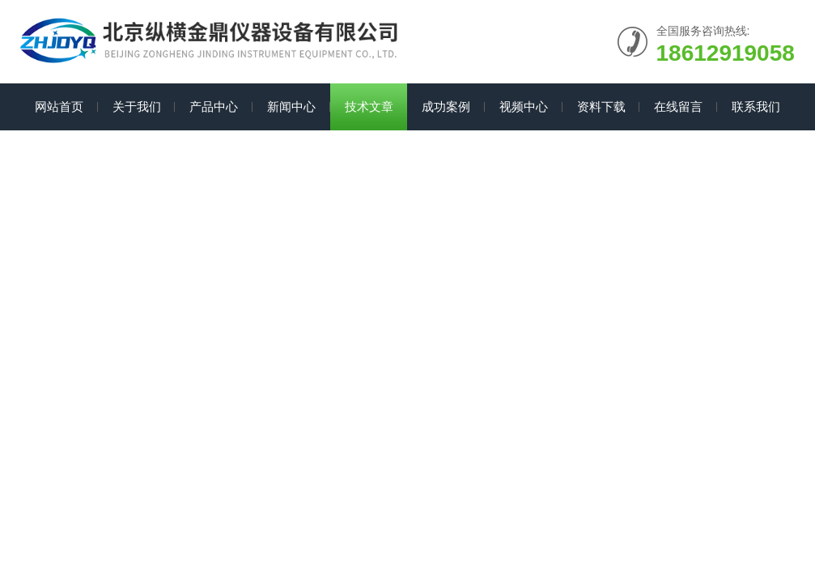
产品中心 (213, 106)
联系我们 (756, 106)
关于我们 (136, 106)
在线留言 (678, 106)
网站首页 (59, 106)
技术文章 (369, 106)
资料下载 (601, 106)
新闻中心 (291, 106)
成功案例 (446, 106)
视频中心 (523, 106)
